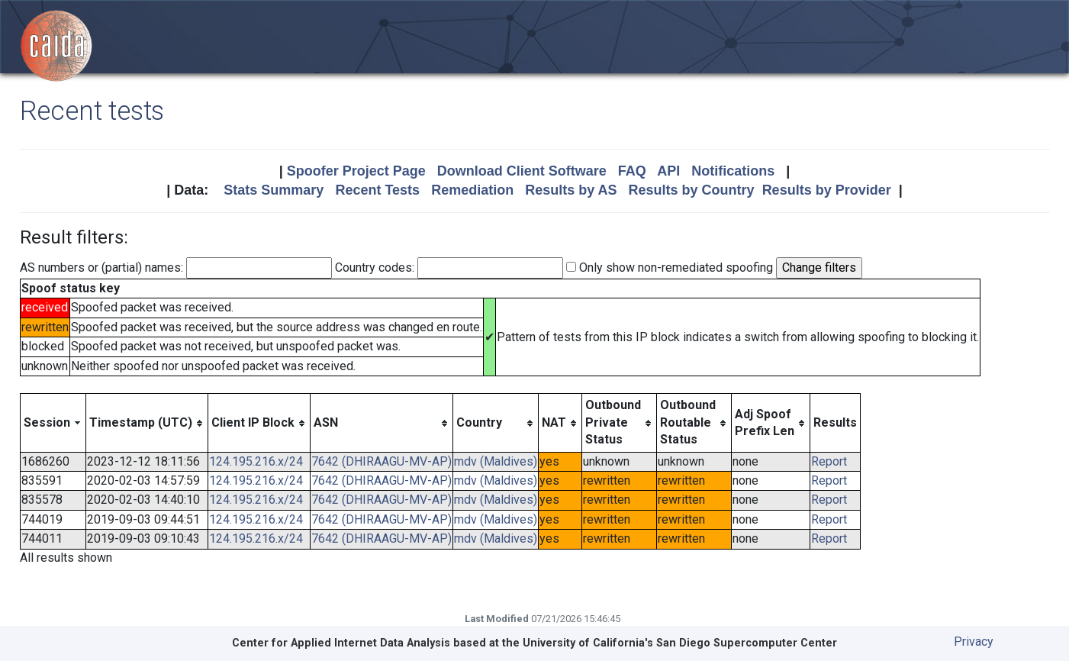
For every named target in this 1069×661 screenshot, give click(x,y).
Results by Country (692, 190)
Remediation (472, 190)
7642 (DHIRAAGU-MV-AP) (381, 461)
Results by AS (571, 190)
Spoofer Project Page (356, 171)
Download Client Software (522, 171)
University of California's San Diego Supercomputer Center (680, 643)
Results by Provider (826, 190)
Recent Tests (377, 190)
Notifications (732, 171)
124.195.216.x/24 (256, 461)
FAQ (632, 171)
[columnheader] (52, 423)
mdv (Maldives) (495, 461)
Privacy (973, 641)
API (668, 171)
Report (829, 461)
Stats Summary (274, 190)
